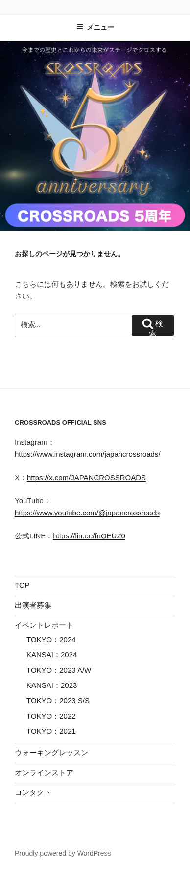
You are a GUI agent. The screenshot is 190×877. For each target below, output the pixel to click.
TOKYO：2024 (51, 639)
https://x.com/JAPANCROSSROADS (86, 477)
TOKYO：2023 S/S (58, 700)
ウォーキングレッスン (51, 753)
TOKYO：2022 (51, 716)
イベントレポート (44, 625)
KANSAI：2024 (51, 654)
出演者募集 (33, 605)
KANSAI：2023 (51, 685)
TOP (22, 585)
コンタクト (33, 792)
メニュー (95, 27)
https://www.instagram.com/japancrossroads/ (88, 454)
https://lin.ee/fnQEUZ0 (89, 536)
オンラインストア (44, 773)
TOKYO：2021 (51, 731)
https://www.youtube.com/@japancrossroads (87, 513)
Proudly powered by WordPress (63, 853)
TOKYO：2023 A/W (58, 670)
